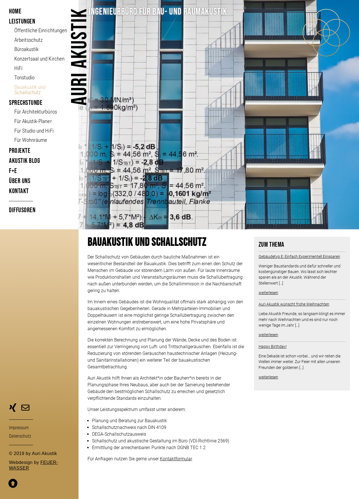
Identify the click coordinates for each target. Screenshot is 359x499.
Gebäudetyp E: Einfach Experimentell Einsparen (299, 256)
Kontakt (19, 191)
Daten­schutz (20, 436)
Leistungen (22, 21)
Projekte (19, 151)
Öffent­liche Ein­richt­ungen (40, 30)
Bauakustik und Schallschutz (29, 90)
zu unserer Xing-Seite (13, 408)
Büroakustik (26, 49)
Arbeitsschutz (28, 40)
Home (15, 11)
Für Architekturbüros (35, 111)
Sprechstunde (25, 103)
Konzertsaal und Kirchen (39, 59)
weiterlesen (268, 292)
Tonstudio (24, 77)
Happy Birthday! (273, 346)
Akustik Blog (24, 161)
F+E (13, 171)
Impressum (19, 427)
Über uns (19, 181)
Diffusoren (22, 210)
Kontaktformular (176, 458)
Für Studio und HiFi (33, 131)
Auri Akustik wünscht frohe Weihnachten (294, 304)
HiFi (18, 68)
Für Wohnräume (30, 140)
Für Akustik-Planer (33, 121)
